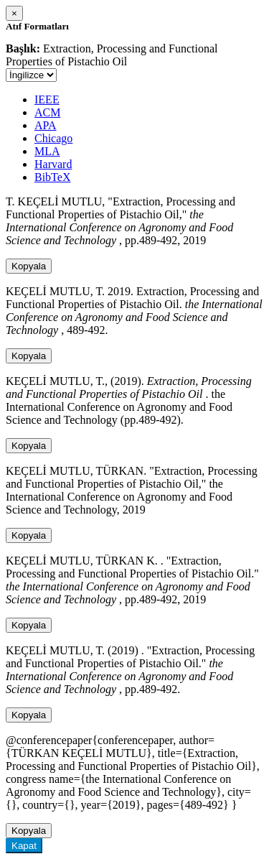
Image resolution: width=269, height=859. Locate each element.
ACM (47, 112)
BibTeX (52, 177)
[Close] (14, 13)
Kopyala (28, 266)
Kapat (24, 845)
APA (45, 125)
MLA (47, 151)
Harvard (53, 164)
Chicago (53, 138)
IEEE (47, 99)
